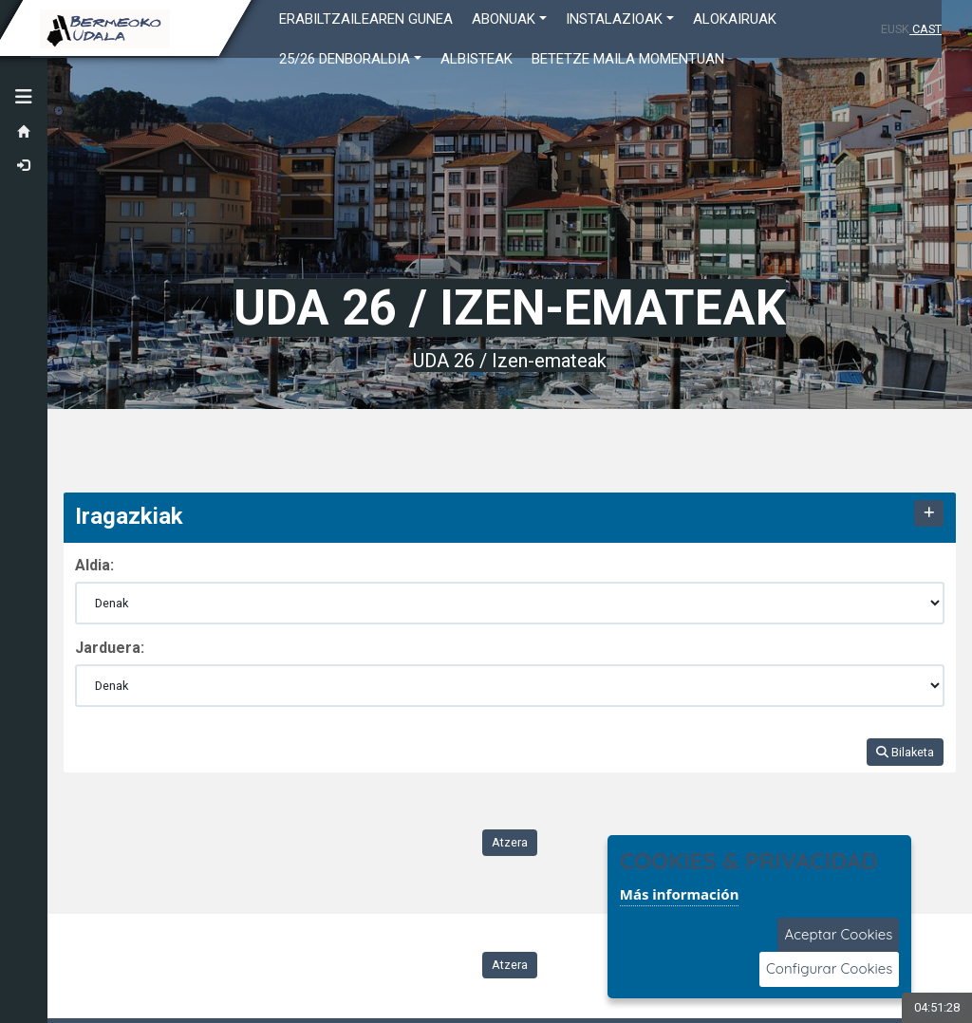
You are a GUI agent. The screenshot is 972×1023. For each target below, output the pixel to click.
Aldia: (94, 565)
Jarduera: (109, 648)
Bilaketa (905, 752)
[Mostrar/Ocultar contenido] (928, 514)
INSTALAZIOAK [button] (614, 19)
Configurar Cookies (829, 968)
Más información (679, 893)
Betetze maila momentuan (628, 58)
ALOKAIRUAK (734, 19)
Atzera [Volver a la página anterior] (510, 965)
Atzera (510, 842)
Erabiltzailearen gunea (366, 19)
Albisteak (476, 58)
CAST (925, 29)
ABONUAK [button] (503, 19)
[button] (23, 96)
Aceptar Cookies (838, 934)
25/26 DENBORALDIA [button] (344, 58)
